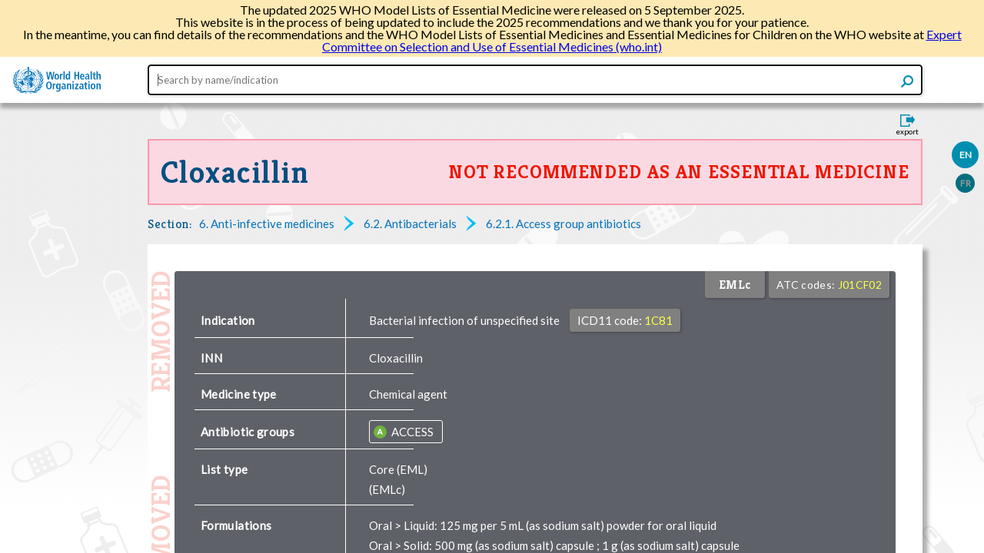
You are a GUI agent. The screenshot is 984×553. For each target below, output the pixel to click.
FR (965, 183)
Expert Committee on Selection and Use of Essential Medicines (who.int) (642, 40)
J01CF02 (860, 284)
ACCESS (411, 432)
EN (965, 155)
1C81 (658, 320)
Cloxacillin (235, 172)
